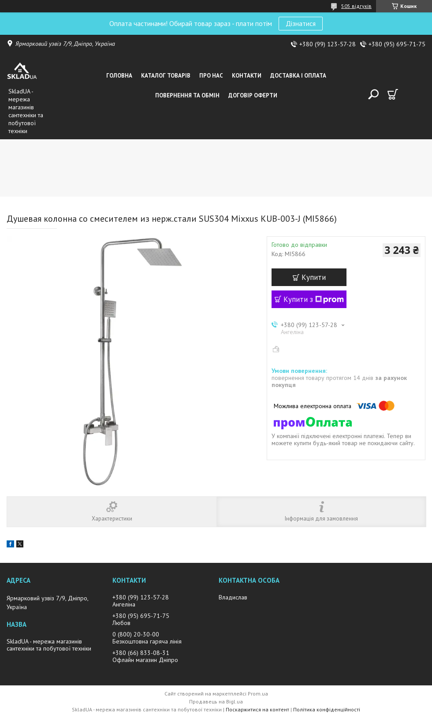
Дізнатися (301, 23)
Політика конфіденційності (326, 709)
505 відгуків (356, 6)
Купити (314, 277)
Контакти (246, 75)
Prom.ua (258, 693)
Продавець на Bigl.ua (216, 701)
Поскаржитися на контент (257, 709)
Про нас (211, 75)
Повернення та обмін (187, 95)
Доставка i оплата (298, 75)
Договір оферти (252, 95)
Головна (119, 75)
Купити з (313, 299)
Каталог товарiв (165, 75)
